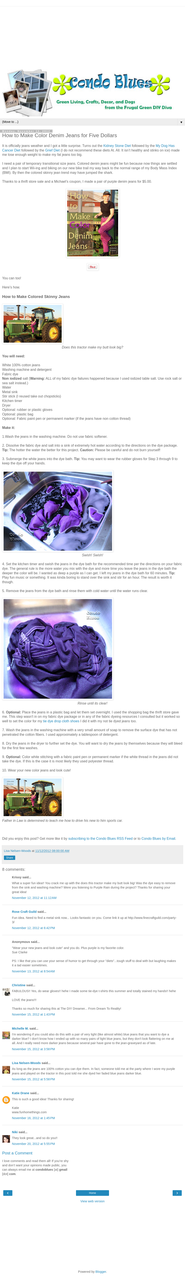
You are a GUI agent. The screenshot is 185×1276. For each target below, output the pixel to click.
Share (9, 857)
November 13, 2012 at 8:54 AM (33, 971)
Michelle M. (20, 1028)
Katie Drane (20, 1093)
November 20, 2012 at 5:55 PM (33, 1144)
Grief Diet (52, 150)
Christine (18, 985)
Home (92, 1193)
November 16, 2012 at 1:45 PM (33, 1118)
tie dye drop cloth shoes (61, 721)
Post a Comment (17, 1153)
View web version (92, 1201)
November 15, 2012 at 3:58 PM (33, 1049)
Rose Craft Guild (24, 911)
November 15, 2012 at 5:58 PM (33, 1079)
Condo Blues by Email (158, 838)
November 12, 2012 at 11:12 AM (34, 898)
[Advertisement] (92, 37)
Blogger (101, 1271)
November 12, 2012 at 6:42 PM (33, 928)
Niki (15, 1132)
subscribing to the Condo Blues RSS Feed (100, 838)
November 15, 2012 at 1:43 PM (33, 1014)
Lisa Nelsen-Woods (26, 1063)
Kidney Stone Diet (117, 146)
